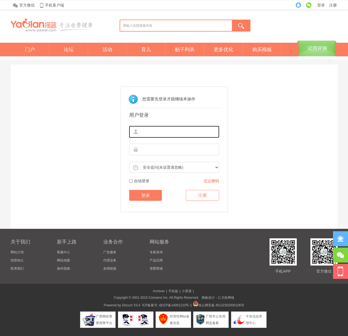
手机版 (173, 291)
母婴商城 (156, 268)
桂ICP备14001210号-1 (175, 305)
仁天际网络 (226, 298)
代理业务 (109, 260)
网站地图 (63, 260)
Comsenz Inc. (158, 298)
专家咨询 (156, 252)
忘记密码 (211, 181)
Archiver (159, 291)
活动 (107, 49)
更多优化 (223, 49)
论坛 (69, 49)
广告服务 (109, 252)
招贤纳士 (17, 260)
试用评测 (317, 48)
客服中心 (63, 252)
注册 (333, 5)
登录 (321, 5)
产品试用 (156, 260)
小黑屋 (187, 291)
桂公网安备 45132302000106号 (218, 305)
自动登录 (139, 181)
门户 (30, 49)
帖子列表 (185, 49)
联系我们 (17, 268)
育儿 (146, 49)
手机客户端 (54, 5)
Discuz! (127, 305)
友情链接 (109, 268)
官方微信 (27, 5)
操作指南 (63, 268)
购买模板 (262, 49)
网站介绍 (17, 252)
